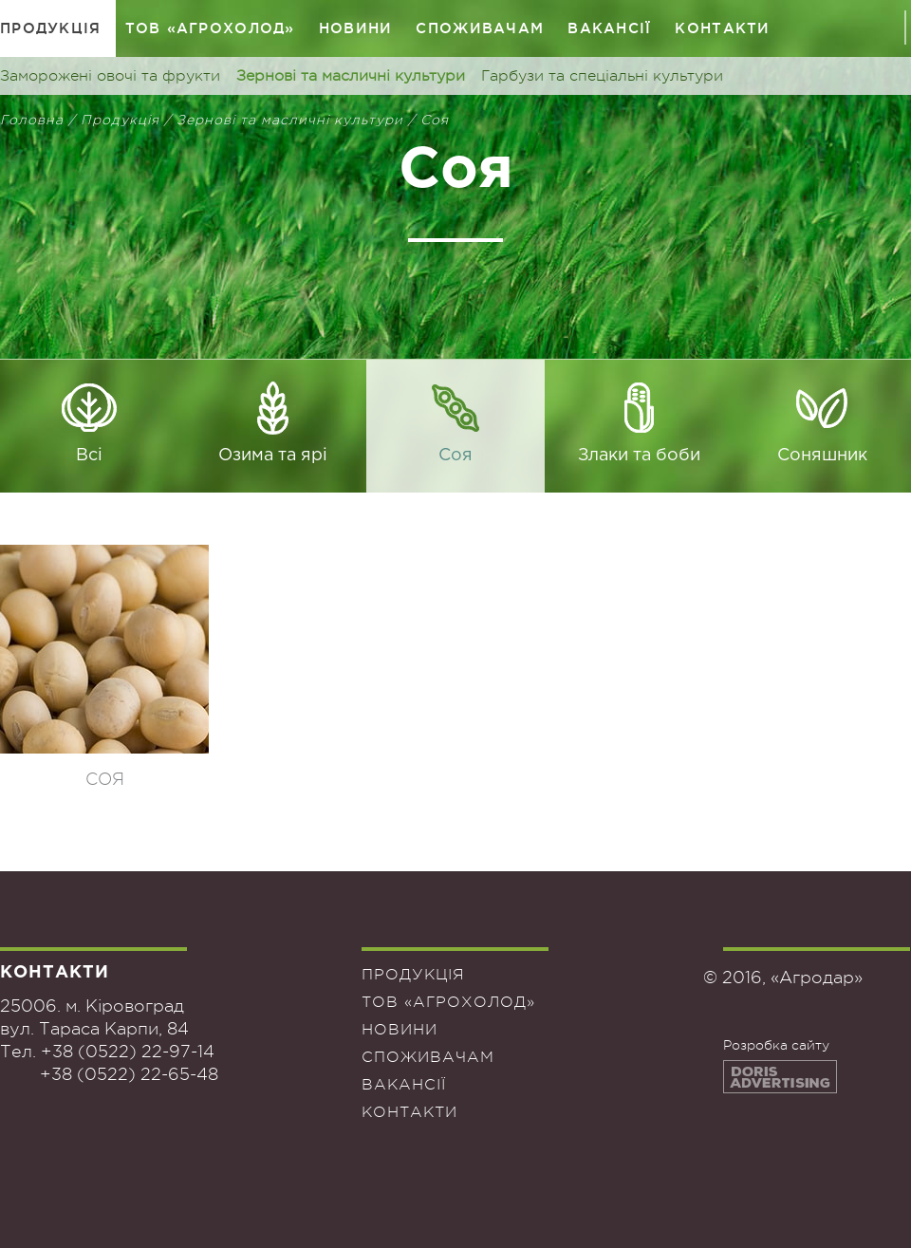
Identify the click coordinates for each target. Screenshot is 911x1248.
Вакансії (609, 28)
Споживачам (480, 28)
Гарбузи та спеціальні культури (602, 75)
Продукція (51, 28)
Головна (32, 119)
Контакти (722, 28)
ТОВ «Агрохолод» (210, 28)
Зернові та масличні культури (350, 75)
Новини (356, 28)
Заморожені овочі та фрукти (110, 75)
